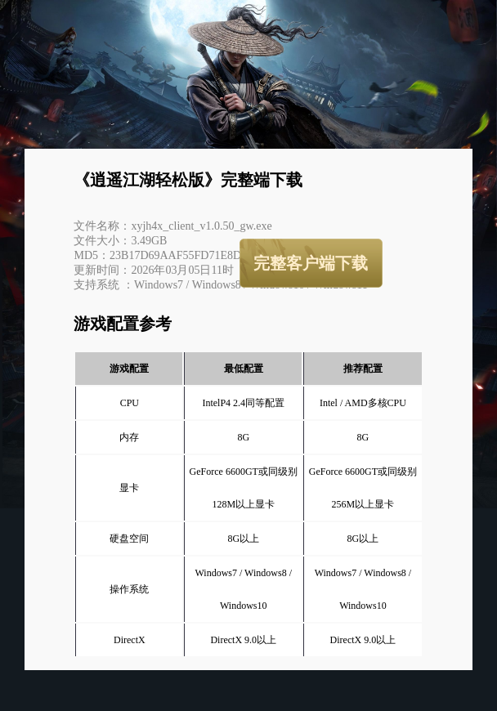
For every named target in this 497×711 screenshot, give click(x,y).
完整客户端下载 (310, 263)
